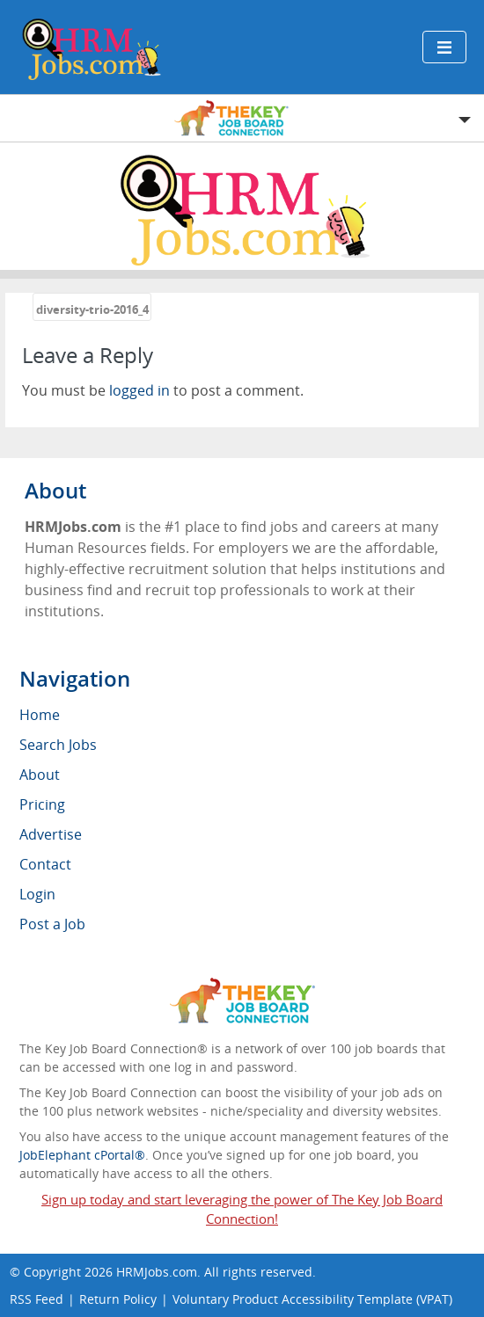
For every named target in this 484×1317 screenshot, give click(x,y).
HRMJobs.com (156, 1271)
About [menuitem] (39, 774)
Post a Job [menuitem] (52, 924)
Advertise (50, 834)
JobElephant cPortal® (82, 1154)
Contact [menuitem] (45, 864)
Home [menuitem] (39, 714)
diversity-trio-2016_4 (92, 309)
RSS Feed (36, 1299)
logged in (139, 390)
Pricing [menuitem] (42, 804)
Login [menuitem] (37, 894)
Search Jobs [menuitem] (58, 744)
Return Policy (118, 1299)
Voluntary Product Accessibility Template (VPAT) (312, 1299)
